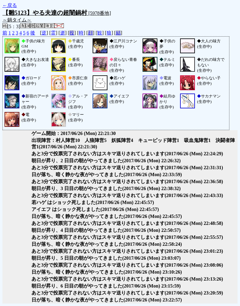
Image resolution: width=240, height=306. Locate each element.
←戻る (9, 5)
